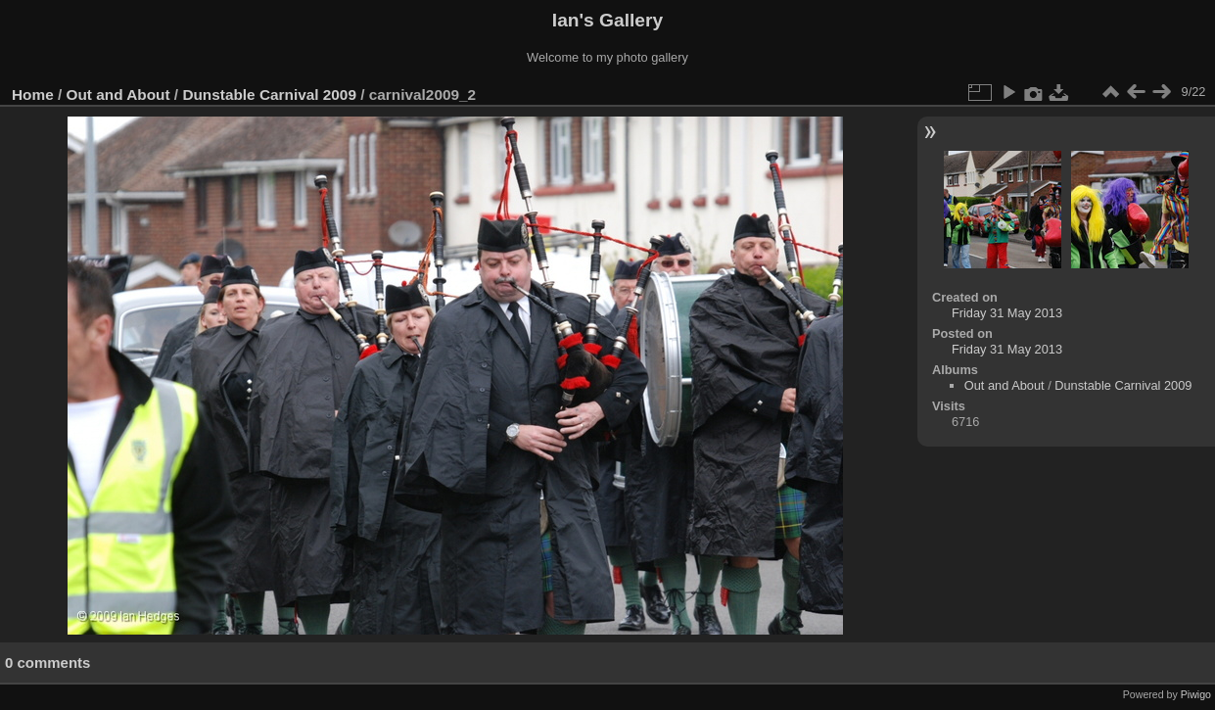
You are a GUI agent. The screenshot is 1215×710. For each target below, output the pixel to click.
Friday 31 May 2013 (1007, 313)
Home (33, 94)
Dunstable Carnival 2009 (269, 94)
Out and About (118, 94)
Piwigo (1196, 694)
